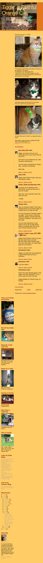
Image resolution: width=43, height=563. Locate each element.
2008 (4, 497)
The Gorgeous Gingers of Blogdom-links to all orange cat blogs (7, 477)
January (6, 527)
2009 (4, 496)
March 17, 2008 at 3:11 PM (25, 201)
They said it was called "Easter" (8, 515)
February (6, 526)
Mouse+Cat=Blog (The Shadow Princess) (7, 469)
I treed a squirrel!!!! (8, 518)
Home (28, 289)
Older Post (39, 289)
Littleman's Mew (5, 465)
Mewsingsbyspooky (6, 466)
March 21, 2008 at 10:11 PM (25, 284)
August (6, 505)
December (6, 499)
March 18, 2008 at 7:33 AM (25, 259)
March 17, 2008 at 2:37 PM (25, 182)
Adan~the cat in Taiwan (7, 459)
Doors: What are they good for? (9, 520)
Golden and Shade (6, 464)
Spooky (20, 204)
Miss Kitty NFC (5, 467)
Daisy (20, 174)
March (5, 512)
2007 (4, 529)
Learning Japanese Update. (8, 524)
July (5, 506)
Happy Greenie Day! (8, 516)
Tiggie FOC (6, 541)
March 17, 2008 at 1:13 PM (25, 172)
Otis (2, 471)
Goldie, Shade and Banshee (27, 184)
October (6, 502)
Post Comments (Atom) (29, 293)
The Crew (3, 472)
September (7, 503)
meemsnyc (22, 261)
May (5, 509)
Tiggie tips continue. (8, 522)
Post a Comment (19, 287)
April (5, 511)
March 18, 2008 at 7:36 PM (25, 267)
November (6, 500)
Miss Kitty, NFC (23, 150)
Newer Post (18, 289)
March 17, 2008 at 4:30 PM (25, 231)
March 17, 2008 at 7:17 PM (25, 247)
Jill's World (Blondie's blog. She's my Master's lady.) (7, 487)
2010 (4, 494)
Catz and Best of (5, 460)
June (5, 508)
